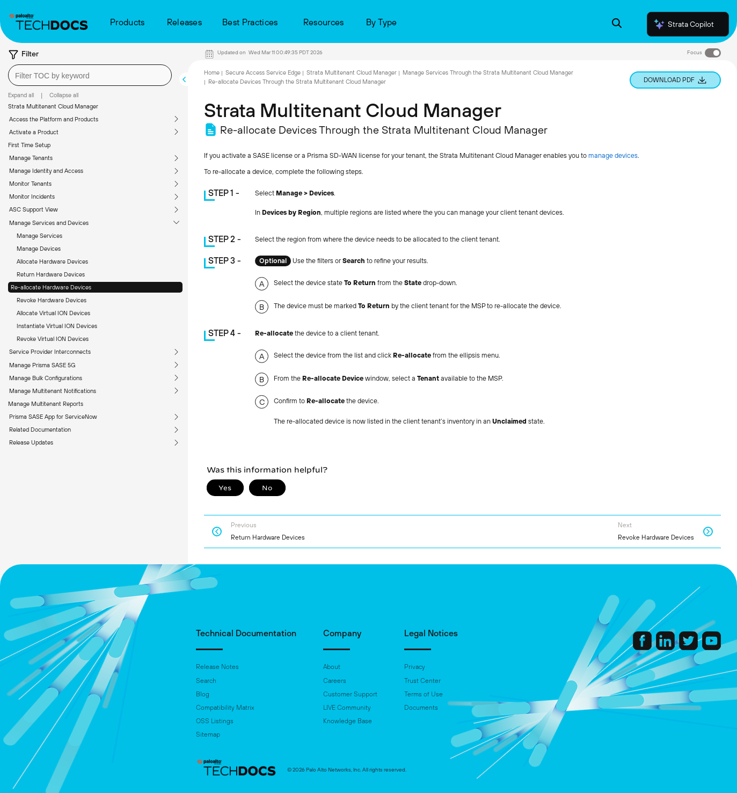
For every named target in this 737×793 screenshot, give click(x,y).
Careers (334, 681)
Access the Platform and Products (53, 119)
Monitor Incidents (32, 196)
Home (212, 72)
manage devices (613, 155)
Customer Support (350, 694)
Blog (202, 694)
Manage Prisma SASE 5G (42, 365)
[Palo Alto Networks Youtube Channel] (711, 647)
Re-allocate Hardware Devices (51, 287)
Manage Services (39, 235)
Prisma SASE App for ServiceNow (53, 416)
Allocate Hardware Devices (52, 261)
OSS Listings (214, 721)
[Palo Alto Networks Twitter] (689, 647)
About (331, 667)
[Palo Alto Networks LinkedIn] (666, 647)
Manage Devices (39, 248)
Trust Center (422, 681)
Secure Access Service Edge (263, 72)
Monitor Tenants (30, 183)
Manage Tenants (31, 158)
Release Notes (217, 667)
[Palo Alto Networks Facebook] (643, 647)
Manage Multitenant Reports (45, 404)
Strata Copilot (683, 24)
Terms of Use (423, 694)
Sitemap (208, 734)
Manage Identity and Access (46, 171)
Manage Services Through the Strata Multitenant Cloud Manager (488, 72)
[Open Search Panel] (617, 24)
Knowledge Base (347, 721)
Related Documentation (40, 429)
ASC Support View (33, 209)
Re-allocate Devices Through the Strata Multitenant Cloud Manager (297, 81)
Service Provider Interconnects (50, 351)
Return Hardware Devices (51, 274)
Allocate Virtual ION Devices (53, 313)
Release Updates (31, 442)
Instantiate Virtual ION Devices (57, 326)
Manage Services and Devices (49, 223)
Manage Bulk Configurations (45, 378)
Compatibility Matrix (225, 707)
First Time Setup (29, 145)
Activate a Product (34, 132)
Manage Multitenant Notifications (52, 391)
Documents (421, 707)
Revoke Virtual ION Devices (53, 339)
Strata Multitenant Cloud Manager (53, 106)
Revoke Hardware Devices (51, 300)
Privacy (414, 667)
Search (206, 681)
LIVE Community (347, 707)
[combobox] (90, 75)
